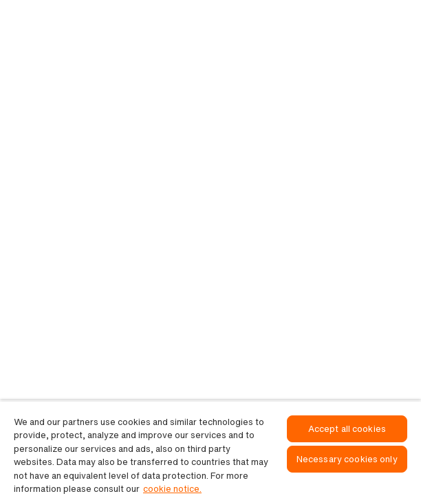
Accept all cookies (347, 428)
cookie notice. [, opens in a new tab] (172, 488)
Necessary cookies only (347, 459)
